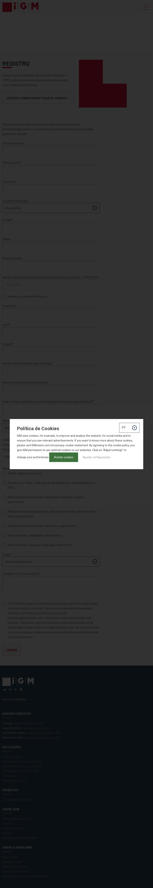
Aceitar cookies (63, 457)
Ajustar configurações (96, 457)
